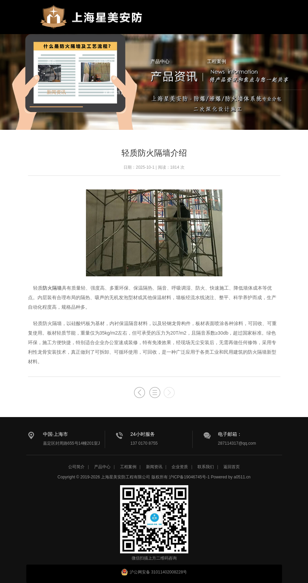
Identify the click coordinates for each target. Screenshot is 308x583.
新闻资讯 (56, 92)
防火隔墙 (52, 288)
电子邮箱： (230, 434)
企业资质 (180, 466)
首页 (51, 61)
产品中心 (160, 61)
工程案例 (216, 61)
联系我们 (112, 92)
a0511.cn (242, 477)
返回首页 (231, 466)
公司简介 (103, 61)
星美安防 (93, 21)
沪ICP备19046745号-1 (189, 477)
